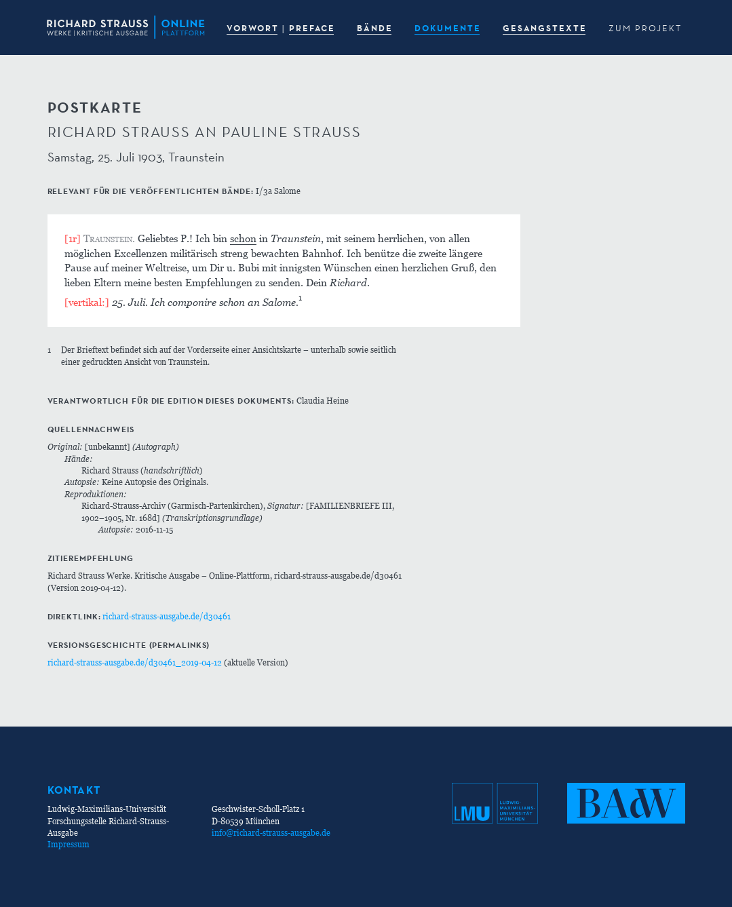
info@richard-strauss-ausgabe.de (271, 833)
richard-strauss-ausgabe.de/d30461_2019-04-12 (134, 662)
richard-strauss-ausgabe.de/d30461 (166, 616)
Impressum (68, 844)
